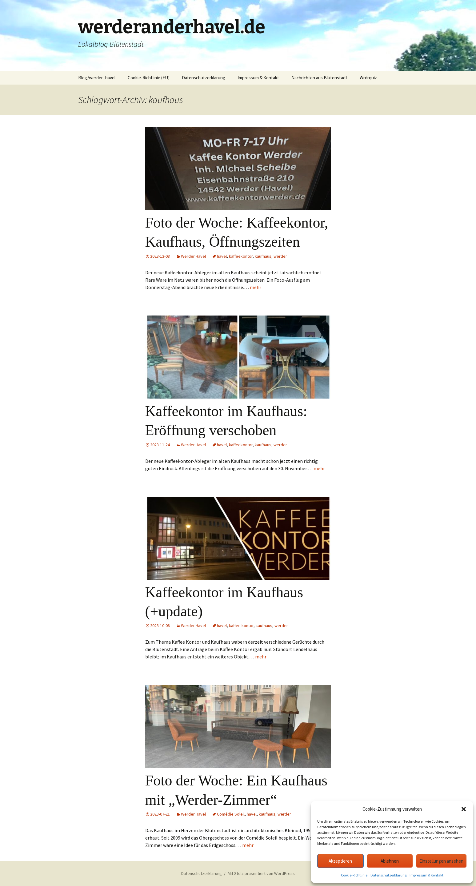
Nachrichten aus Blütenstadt (319, 78)
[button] (464, 809)
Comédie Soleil (231, 814)
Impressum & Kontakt (426, 875)
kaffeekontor (241, 256)
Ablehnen (390, 861)
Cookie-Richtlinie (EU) (149, 78)
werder (280, 256)
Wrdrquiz (368, 78)
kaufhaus (263, 256)
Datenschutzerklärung (388, 875)
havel (222, 256)
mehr (255, 287)
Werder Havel (193, 256)
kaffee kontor (241, 625)
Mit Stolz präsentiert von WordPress (261, 873)
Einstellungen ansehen (441, 861)
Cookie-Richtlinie (354, 875)
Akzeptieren (340, 861)
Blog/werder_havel (96, 78)
